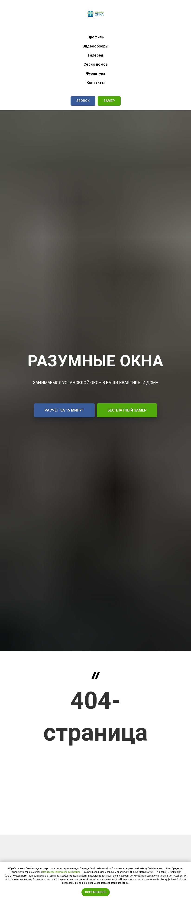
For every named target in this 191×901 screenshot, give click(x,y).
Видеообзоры (95, 46)
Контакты (96, 82)
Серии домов (96, 64)
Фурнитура (95, 73)
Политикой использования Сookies (61, 872)
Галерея (95, 55)
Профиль (95, 37)
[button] (83, 101)
